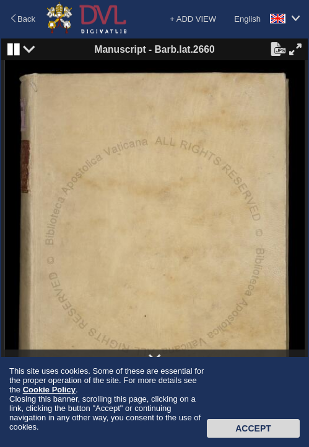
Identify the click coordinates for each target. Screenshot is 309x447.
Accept (253, 428)
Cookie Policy (49, 389)
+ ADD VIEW (193, 19)
